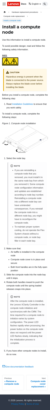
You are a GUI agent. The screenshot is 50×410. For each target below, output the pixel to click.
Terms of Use (32, 404)
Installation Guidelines (22, 104)
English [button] (33, 4)
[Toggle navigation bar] (4, 4)
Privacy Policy (18, 404)
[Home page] (4, 12)
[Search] (45, 4)
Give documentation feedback (18, 367)
